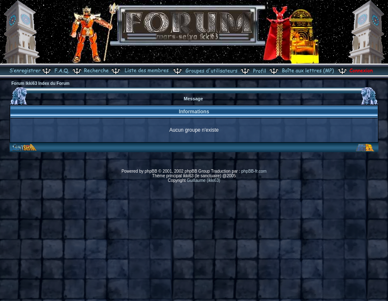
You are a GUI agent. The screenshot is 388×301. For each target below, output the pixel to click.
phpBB (151, 171)
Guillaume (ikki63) (203, 180)
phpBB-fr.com (254, 171)
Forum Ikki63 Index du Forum (40, 83)
